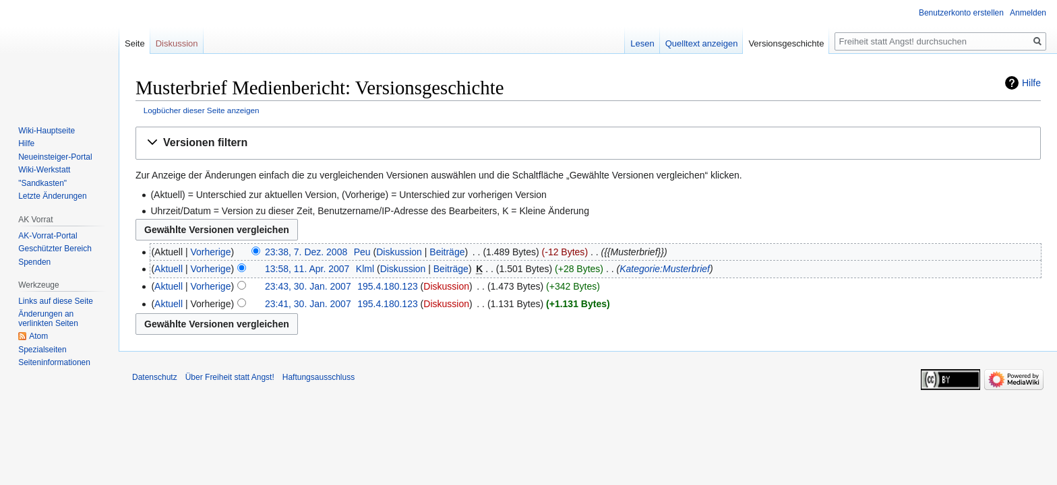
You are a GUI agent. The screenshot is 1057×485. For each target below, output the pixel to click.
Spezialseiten (42, 349)
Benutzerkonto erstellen (961, 13)
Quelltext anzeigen (701, 43)
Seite (135, 43)
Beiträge (446, 252)
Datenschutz (154, 377)
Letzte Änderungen (52, 196)
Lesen (642, 43)
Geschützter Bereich (55, 248)
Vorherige (211, 252)
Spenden (34, 262)
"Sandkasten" (42, 183)
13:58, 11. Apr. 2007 (307, 268)
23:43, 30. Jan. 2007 (308, 286)
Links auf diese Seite (55, 301)
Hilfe (1031, 82)
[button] (588, 143)
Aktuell (168, 268)
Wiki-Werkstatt (44, 169)
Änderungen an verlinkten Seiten (48, 318)
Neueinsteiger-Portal (55, 157)
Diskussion (399, 252)
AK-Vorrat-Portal (47, 235)
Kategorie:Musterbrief (665, 268)
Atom (38, 336)
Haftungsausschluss (318, 377)
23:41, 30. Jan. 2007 (308, 303)
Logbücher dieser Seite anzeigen (202, 110)
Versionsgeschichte (786, 43)
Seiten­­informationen (54, 362)
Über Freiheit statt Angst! (229, 377)
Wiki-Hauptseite (46, 130)
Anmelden (1028, 13)
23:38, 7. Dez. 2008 (306, 252)
